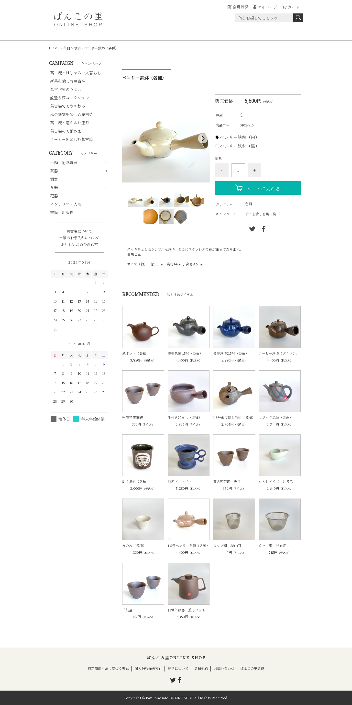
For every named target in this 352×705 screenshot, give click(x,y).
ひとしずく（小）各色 (276, 481)
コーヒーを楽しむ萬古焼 (71, 139)
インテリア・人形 (65, 204)
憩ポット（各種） (136, 353)
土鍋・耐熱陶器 (63, 162)
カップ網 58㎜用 (227, 545)
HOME (54, 47)
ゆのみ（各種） (134, 545)
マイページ (267, 7)
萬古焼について (79, 231)
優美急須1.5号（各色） (185, 353)
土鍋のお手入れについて (79, 237)
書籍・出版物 (62, 212)
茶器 (66, 47)
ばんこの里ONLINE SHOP (176, 657)
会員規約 (201, 668)
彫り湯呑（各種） (136, 481)
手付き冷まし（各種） (185, 417)
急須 (77, 47)
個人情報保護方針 (148, 668)
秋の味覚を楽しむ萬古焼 (71, 114)
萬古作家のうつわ (65, 89)
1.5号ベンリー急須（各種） (188, 545)
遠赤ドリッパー (179, 481)
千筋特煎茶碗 (132, 417)
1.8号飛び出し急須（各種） (234, 417)
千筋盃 (127, 609)
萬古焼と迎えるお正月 (69, 122)
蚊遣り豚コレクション (69, 98)
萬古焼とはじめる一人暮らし (75, 73)
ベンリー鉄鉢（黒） (240, 146)
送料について (178, 668)
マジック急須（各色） (276, 417)
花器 (54, 196)
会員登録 (240, 7)
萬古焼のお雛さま (65, 131)
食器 (54, 187)
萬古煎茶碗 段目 (227, 481)
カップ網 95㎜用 (272, 545)
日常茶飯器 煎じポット (186, 609)
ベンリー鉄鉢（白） (240, 137)
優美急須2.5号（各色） (231, 353)
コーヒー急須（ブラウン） (279, 353)
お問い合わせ (224, 668)
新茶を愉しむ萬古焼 (260, 213)
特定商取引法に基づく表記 (108, 668)
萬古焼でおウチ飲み (67, 106)
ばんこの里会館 (252, 668)
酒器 (54, 179)
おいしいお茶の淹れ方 (79, 244)
